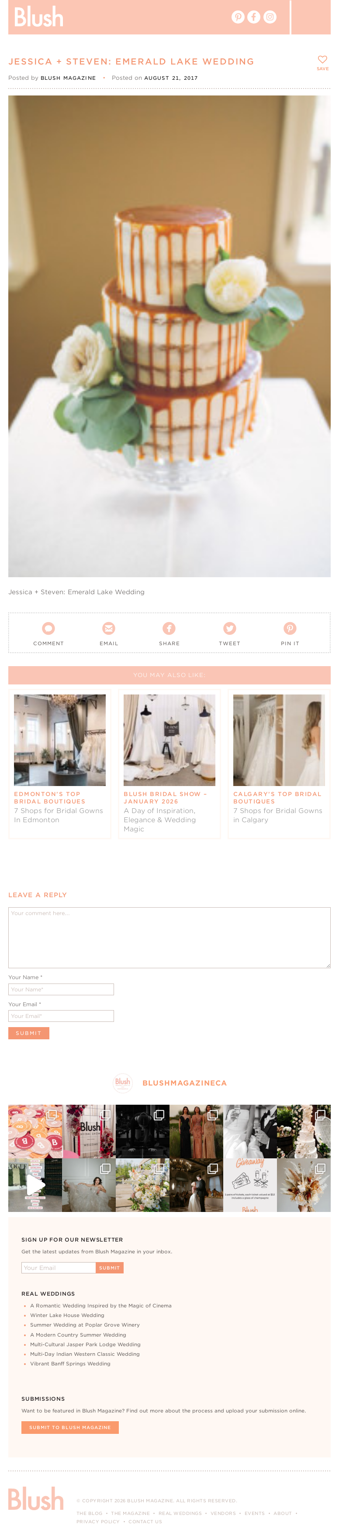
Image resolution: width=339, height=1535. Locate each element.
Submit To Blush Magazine (70, 1427)
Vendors (223, 1513)
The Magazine (130, 1513)
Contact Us (145, 1521)
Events (255, 1513)
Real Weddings (180, 1513)
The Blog (89, 1513)
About (282, 1513)
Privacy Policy (98, 1521)
